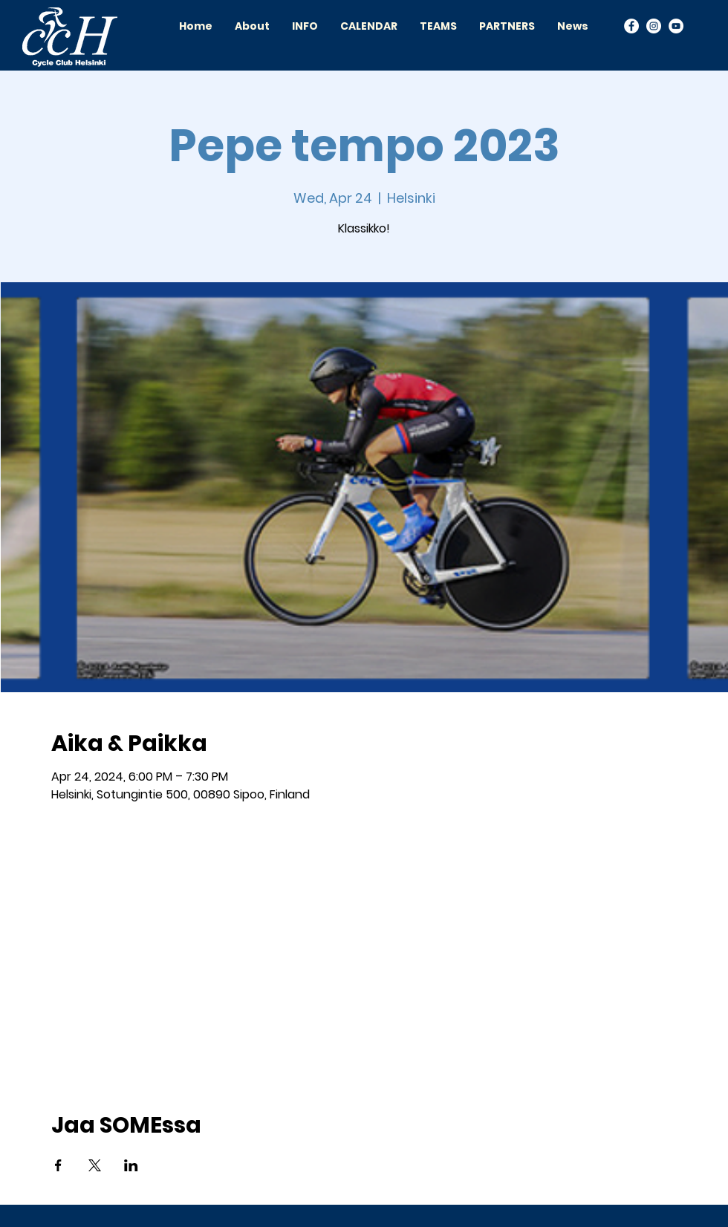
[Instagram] (653, 26)
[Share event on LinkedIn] (131, 1165)
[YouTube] (676, 26)
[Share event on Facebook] (58, 1165)
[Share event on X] (95, 1165)
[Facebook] (631, 26)
